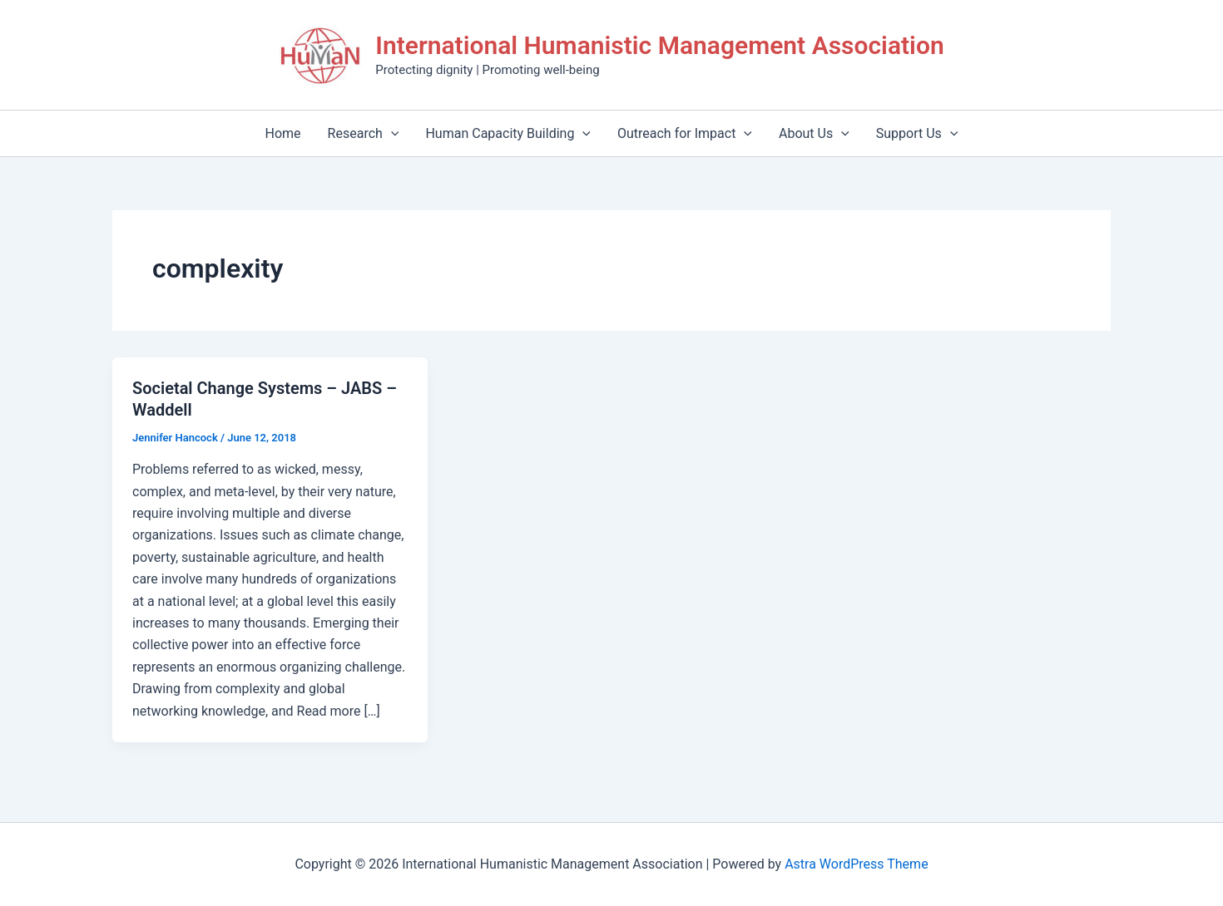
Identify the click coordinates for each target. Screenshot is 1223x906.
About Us (814, 133)
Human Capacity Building (508, 133)
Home (283, 133)
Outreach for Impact (684, 133)
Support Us (917, 133)
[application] (391, 133)
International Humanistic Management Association (659, 45)
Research (363, 133)
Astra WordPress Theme (856, 864)
